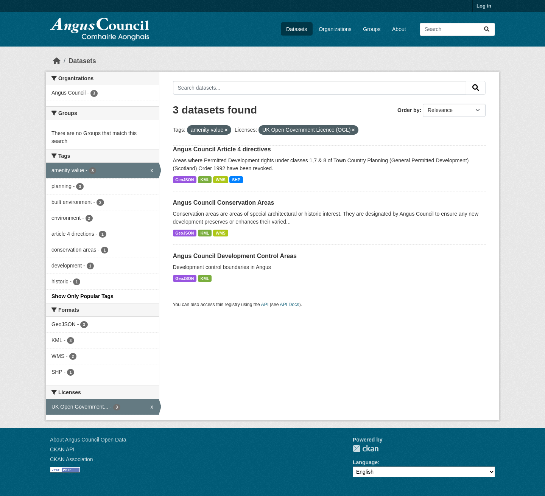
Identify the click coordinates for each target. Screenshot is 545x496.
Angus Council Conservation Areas (223, 202)
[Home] (57, 61)
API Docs (289, 304)
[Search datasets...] (457, 29)
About (399, 29)
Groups (371, 29)
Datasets (296, 29)
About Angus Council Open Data (88, 440)
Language (365, 462)
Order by (408, 110)
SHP (236, 179)
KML (205, 179)
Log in (483, 6)
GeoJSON (184, 179)
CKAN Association (71, 459)
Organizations (335, 29)
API (265, 304)
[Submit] (486, 29)
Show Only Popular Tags (82, 296)
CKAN (365, 448)
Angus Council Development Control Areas (235, 256)
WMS (221, 179)
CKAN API (62, 449)
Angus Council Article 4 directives (222, 149)
